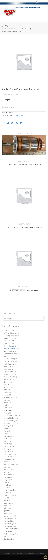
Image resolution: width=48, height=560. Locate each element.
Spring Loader (9, 516)
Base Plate (7, 410)
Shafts (6, 356)
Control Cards (9, 359)
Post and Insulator (10, 490)
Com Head (7, 446)
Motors (6, 369)
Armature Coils (9, 341)
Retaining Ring (9, 495)
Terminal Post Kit (10, 526)
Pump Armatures (10, 354)
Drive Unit (7, 366)
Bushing (6, 439)
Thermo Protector (10, 529)
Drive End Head (9, 464)
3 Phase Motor (9, 372)
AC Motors (7, 330)
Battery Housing (9, 421)
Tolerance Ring (9, 531)
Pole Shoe (7, 485)
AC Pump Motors (10, 336)
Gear (5, 472)
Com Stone (8, 449)
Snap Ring (7, 503)
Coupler (6, 457)
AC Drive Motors (10, 333)
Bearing (6, 426)
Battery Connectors (11, 415)
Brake (6, 431)
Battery (6, 413)
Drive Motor (8, 377)
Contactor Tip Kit (10, 454)
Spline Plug (7, 511)
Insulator (7, 477)
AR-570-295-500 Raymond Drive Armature (24, 228)
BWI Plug (7, 444)
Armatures (7, 338)
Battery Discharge (10, 418)
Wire (5, 536)
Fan (5, 467)
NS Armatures (9, 351)
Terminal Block (9, 518)
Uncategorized (9, 539)
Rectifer (6, 493)
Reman (6, 395)
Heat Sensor (8, 475)
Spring (6, 513)
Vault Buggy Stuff (10, 534)
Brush (6, 433)
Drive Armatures (16, 115)
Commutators (9, 346)
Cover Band (8, 459)
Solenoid (7, 506)
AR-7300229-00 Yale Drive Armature (24, 291)
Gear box (7, 382)
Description (7, 99)
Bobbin (6, 428)
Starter (6, 403)
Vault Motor (8, 405)
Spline (6, 508)
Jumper (6, 480)
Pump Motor (8, 392)
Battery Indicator (10, 423)
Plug (5, 482)
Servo (6, 400)
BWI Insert (7, 441)
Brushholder (8, 436)
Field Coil (7, 469)
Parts (5, 408)
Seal (5, 498)
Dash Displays (9, 364)
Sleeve (6, 500)
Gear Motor (8, 385)
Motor (6, 390)
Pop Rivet (7, 487)
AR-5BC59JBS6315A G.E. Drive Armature (24, 165)
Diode (6, 462)
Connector (7, 451)
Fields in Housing (10, 379)
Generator (7, 387)
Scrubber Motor (9, 397)
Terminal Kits (8, 521)
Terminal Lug (8, 524)
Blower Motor (9, 374)
